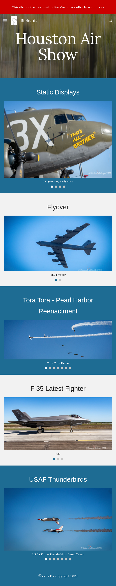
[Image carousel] (58, 144)
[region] (58, 7)
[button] (5, 20)
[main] (58, 46)
